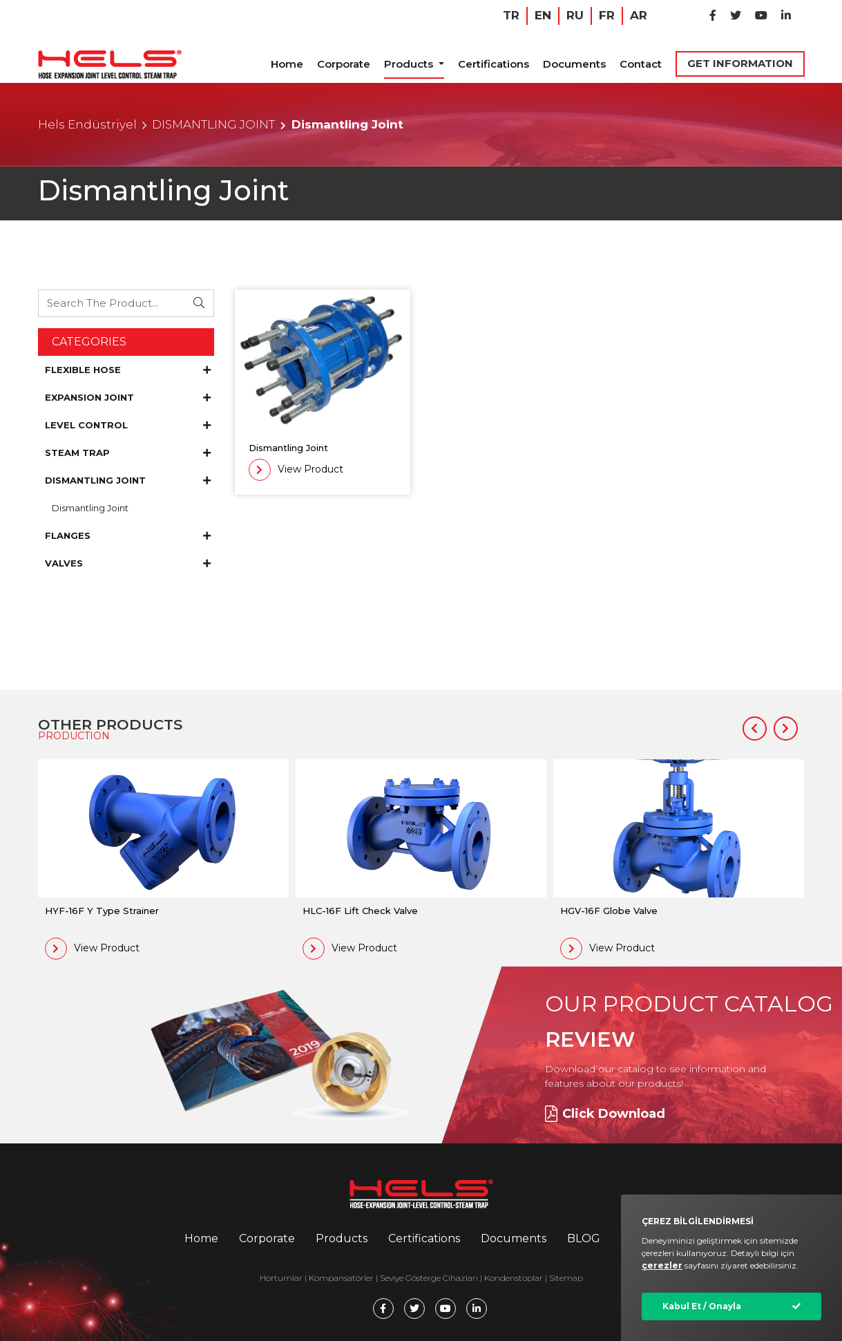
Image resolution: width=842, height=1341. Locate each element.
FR (607, 15)
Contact (641, 63)
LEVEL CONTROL (128, 424)
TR (511, 15)
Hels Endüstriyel (87, 124)
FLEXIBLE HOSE (128, 369)
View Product (296, 470)
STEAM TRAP (128, 452)
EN (543, 15)
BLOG (583, 1238)
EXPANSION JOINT (128, 397)
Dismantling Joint (90, 507)
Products (410, 63)
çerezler (662, 1265)
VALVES (128, 563)
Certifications (493, 63)
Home (287, 63)
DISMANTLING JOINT (213, 124)
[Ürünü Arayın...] (112, 303)
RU (575, 15)
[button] (755, 728)
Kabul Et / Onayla (701, 1306)
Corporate (343, 63)
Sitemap (566, 1278)
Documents (574, 63)
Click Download (605, 1113)
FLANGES (128, 535)
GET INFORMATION (740, 63)
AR (638, 15)
